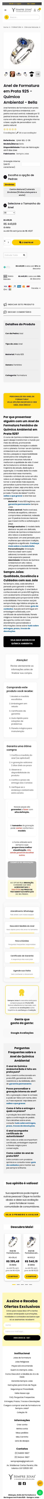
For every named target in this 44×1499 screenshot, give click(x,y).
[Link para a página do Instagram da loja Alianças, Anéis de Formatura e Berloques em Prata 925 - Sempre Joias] (19, 1458)
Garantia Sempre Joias (22, 1355)
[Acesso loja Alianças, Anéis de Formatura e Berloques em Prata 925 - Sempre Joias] (35, 10)
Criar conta (22, 1399)
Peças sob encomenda (22, 1340)
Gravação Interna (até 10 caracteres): (12, 164)
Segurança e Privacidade (22, 1363)
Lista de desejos (22, 1415)
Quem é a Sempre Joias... (22, 1344)
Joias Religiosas (22, 1336)
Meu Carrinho (22, 1411)
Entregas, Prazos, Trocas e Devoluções (22, 1375)
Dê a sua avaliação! (26, 132)
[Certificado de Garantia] (22, 957)
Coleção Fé (22, 1386)
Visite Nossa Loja (22, 1367)
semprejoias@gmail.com (22, 1435)
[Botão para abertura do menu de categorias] (5, 10)
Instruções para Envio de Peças (22, 1359)
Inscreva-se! (22, 1312)
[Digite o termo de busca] (25, 17)
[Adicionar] (5, 241)
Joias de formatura (22, 1332)
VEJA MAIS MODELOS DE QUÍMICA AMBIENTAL (22, 642)
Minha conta (22, 1403)
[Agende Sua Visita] (22, 972)
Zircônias (9, 184)
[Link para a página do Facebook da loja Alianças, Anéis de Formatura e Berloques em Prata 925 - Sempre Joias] (24, 1458)
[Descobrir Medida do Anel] (22, 927)
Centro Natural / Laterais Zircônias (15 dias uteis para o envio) (22, 192)
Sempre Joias (22, 153)
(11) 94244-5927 (22, 1431)
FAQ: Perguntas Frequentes (22, 1371)
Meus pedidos (22, 1407)
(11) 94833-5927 (22, 1427)
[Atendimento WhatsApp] (22, 912)
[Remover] (5, 243)
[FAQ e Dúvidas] (22, 942)
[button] (22, 267)
